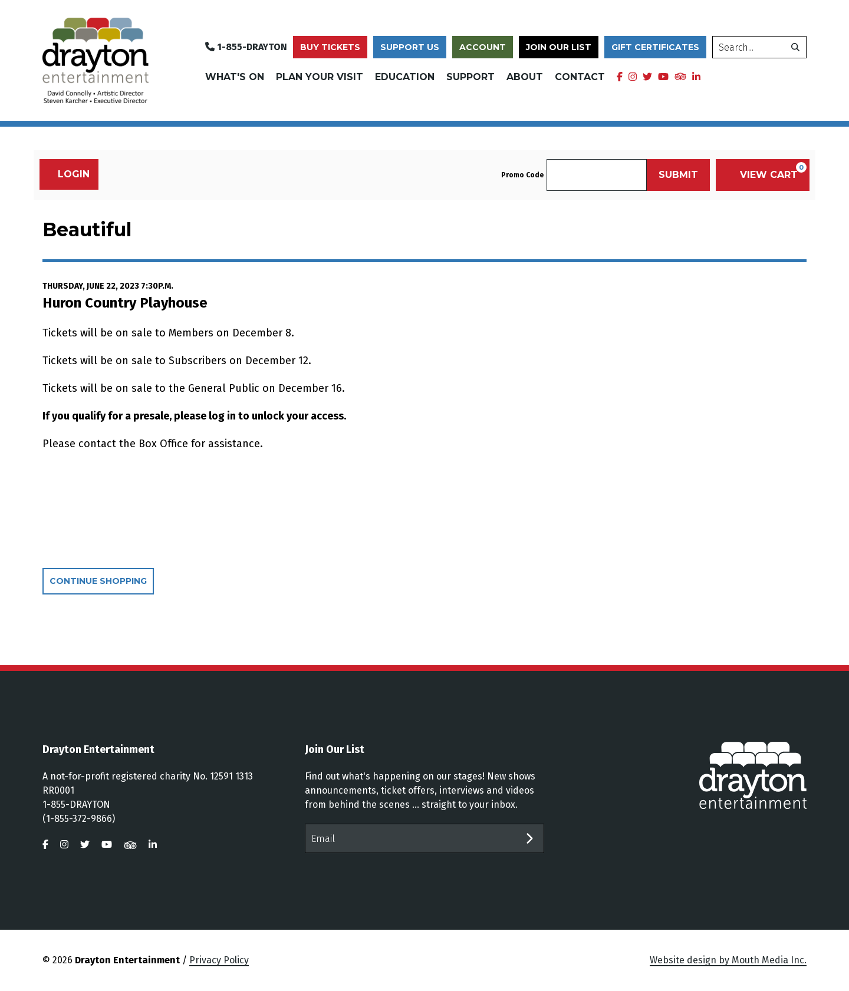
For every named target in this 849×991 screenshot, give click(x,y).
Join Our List (558, 47)
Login (67, 174)
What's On (234, 76)
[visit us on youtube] (663, 77)
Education (405, 76)
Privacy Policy (219, 960)
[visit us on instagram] (632, 77)
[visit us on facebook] (620, 77)
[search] (759, 47)
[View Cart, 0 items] (762, 175)
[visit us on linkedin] (696, 77)
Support (470, 76)
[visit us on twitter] (647, 77)
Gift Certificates (655, 47)
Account (482, 47)
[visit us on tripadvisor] (680, 76)
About (524, 76)
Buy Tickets (330, 47)
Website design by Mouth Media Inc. (728, 960)
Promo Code (522, 175)
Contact (580, 76)
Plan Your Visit (319, 76)
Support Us (409, 47)
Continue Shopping (98, 581)
